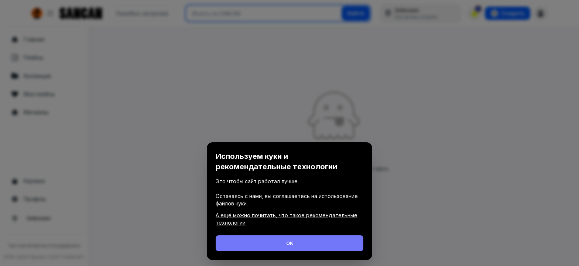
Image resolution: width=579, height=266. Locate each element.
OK (289, 243)
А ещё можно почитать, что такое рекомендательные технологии (286, 219)
